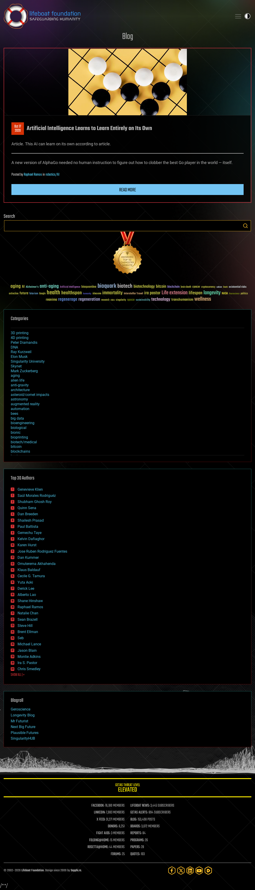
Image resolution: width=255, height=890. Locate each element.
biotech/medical (24, 442)
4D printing (19, 338)
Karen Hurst (27, 545)
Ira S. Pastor (27, 663)
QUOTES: (135, 854)
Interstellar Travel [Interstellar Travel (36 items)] (133, 293)
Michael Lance (29, 644)
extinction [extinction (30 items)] (13, 293)
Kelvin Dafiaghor (31, 539)
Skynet (16, 366)
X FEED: (101, 820)
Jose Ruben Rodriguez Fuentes (42, 551)
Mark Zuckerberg (24, 371)
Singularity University (28, 361)
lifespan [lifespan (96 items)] (195, 293)
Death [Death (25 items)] (225, 287)
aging (15, 375)
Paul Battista (28, 526)
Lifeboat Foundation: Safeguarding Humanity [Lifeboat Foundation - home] (116, 16)
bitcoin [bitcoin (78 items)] (161, 286)
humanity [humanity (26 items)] (87, 293)
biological (18, 428)
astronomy (19, 399)
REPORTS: (136, 833)
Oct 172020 (17, 129)
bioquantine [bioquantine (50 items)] (88, 287)
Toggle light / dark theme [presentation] (247, 16)
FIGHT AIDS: (103, 833)
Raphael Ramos (33, 175)
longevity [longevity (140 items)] (212, 293)
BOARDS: (135, 826)
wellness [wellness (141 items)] (202, 299)
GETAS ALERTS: (139, 813)
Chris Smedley (29, 669)
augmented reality (25, 404)
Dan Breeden (28, 514)
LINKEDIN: (99, 813)
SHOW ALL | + (18, 675)
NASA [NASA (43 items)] (225, 293)
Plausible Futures (25, 733)
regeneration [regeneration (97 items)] (89, 299)
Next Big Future (23, 727)
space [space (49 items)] (131, 300)
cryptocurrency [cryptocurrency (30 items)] (208, 287)
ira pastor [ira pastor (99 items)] (152, 293)
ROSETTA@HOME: (98, 847)
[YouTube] (199, 871)
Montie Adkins (29, 656)
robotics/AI (52, 175)
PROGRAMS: (137, 840)
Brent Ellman (28, 632)
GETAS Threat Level (127, 788)
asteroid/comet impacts (30, 394)
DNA (14, 347)
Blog (127, 36)
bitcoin (16, 446)
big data (17, 418)
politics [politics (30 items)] (244, 293)
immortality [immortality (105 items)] (112, 293)
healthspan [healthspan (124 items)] (71, 293)
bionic (16, 432)
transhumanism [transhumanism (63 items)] (182, 300)
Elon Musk (19, 356)
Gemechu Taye (29, 533)
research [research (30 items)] (105, 300)
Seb (21, 638)
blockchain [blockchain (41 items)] (173, 287)
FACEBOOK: (97, 806)
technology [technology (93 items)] (160, 299)
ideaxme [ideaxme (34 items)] (97, 293)
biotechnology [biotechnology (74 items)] (144, 286)
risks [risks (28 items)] (113, 300)
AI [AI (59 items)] (23, 287)
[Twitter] (181, 871)
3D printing (19, 333)
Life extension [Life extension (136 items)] (175, 293)
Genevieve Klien (30, 489)
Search (245, 225)
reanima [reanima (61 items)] (51, 300)
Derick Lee (26, 588)
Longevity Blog (23, 715)
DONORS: (113, 826)
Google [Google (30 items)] (42, 293)
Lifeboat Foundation (32, 870)
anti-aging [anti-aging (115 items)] (49, 286)
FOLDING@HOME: (99, 840)
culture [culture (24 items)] (219, 287)
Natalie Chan (28, 613)
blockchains (20, 451)
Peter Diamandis (24, 342)
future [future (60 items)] (24, 293)
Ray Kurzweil (21, 352)
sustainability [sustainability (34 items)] (143, 300)
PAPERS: (135, 847)
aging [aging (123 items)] (15, 286)
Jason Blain (27, 650)
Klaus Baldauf (29, 570)
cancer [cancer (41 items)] (196, 287)
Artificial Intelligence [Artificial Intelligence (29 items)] (70, 287)
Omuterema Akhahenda (37, 564)
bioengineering (22, 423)
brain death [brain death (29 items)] (186, 287)
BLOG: (133, 820)
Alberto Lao (27, 594)
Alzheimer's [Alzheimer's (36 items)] (32, 287)
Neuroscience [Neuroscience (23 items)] (234, 294)
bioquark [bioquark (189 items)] (107, 286)
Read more (127, 190)
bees (14, 413)
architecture (20, 390)
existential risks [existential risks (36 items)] (237, 287)
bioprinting (19, 437)
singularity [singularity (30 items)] (121, 300)
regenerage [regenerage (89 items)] (67, 299)
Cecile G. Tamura (31, 576)
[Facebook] (171, 871)
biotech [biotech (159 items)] (124, 286)
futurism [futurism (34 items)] (33, 293)
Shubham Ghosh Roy (35, 502)
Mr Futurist (19, 721)
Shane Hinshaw (30, 601)
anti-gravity (20, 385)
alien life (17, 380)
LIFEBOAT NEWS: (140, 806)
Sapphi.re (76, 870)
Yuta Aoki (25, 582)
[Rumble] (208, 871)
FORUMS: (116, 854)
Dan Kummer (28, 557)
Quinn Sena (27, 508)
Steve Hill (25, 625)
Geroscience (20, 709)
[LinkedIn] (190, 871)
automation (20, 409)
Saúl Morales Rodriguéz (37, 495)
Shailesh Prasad (31, 520)
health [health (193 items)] (53, 293)
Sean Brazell (28, 619)
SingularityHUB (23, 738)
